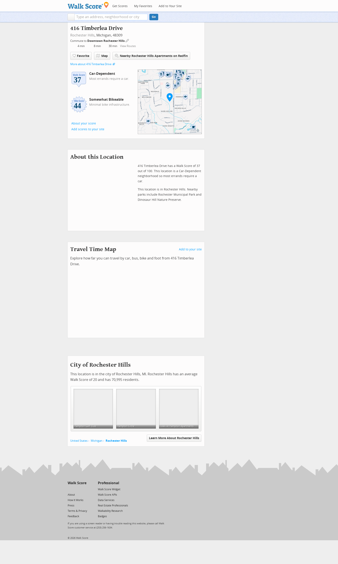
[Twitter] (70, 489)
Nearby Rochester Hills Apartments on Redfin (151, 56)
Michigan (96, 440)
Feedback (73, 516)
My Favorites (143, 6)
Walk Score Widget (109, 489)
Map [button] (102, 56)
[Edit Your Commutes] (127, 40)
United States (79, 440)
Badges (102, 516)
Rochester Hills (82, 35)
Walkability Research (110, 510)
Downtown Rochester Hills (106, 40)
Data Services (106, 500)
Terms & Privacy (77, 510)
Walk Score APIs (107, 494)
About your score (83, 123)
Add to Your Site (170, 6)
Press (71, 505)
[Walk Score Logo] (88, 5)
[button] (71, 17)
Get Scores (120, 6)
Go (154, 17)
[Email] (83, 489)
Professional (108, 483)
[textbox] (111, 17)
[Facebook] (76, 489)
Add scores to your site (87, 129)
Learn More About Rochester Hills (174, 438)
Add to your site (190, 249)
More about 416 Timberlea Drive (90, 64)
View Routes (128, 46)
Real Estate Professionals (113, 505)
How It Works (75, 500)
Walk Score (77, 483)
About (71, 494)
